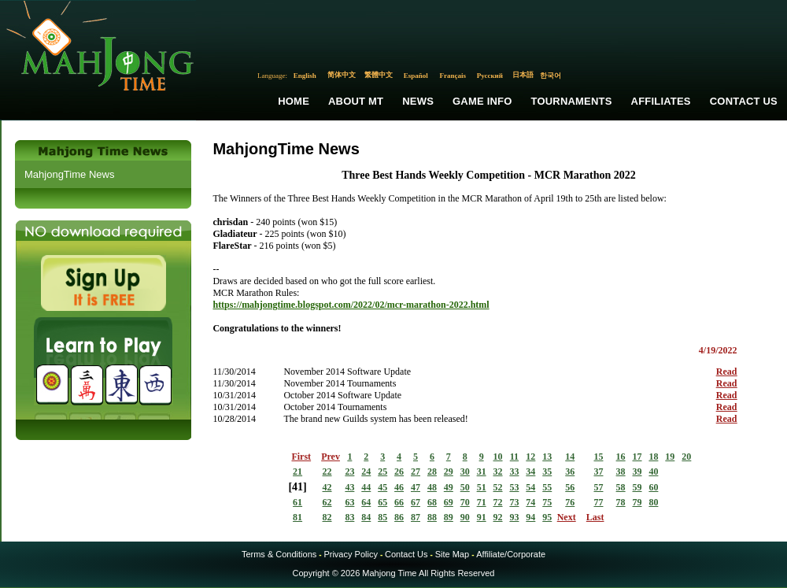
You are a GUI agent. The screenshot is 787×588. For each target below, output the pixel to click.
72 (498, 502)
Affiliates (661, 101)
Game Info (482, 101)
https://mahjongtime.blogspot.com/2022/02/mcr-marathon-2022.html (350, 304)
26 (399, 471)
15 (598, 456)
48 (432, 487)
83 (349, 517)
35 (547, 471)
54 (530, 487)
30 (465, 471)
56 (570, 487)
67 (415, 502)
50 (465, 487)
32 (498, 471)
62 (327, 502)
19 (669, 456)
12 (530, 456)
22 (327, 471)
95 (547, 517)
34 (530, 471)
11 (514, 456)
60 (653, 487)
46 (399, 487)
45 (382, 487)
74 (530, 502)
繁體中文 (378, 75)
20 (686, 456)
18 (653, 456)
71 (481, 502)
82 (327, 517)
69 (448, 502)
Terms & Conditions (279, 554)
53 (514, 487)
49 (448, 487)
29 (448, 471)
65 (382, 502)
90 (465, 517)
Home (293, 101)
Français (453, 76)
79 (637, 502)
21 (297, 471)
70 (465, 502)
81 (297, 517)
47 (415, 487)
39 (637, 471)
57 (598, 487)
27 (415, 471)
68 (432, 502)
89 (448, 517)
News (418, 101)
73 (514, 502)
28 (432, 471)
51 (481, 487)
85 (382, 517)
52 (498, 487)
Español (416, 76)
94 (530, 517)
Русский (490, 76)
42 (327, 487)
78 (621, 502)
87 (415, 517)
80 (653, 502)
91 (481, 517)
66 (399, 502)
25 (382, 471)
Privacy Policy (350, 554)
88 (432, 517)
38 (621, 471)
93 (514, 517)
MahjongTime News (69, 174)
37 (598, 471)
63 (349, 502)
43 (349, 487)
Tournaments (571, 101)
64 (366, 502)
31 (481, 471)
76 (570, 502)
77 (598, 502)
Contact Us (744, 101)
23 (349, 471)
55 (547, 487)
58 (621, 487)
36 (570, 471)
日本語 (523, 75)
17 (637, 456)
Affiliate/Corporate (510, 554)
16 (621, 456)
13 (547, 456)
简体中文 (341, 75)
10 (498, 456)
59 (637, 487)
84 (366, 517)
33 (514, 471)
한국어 (550, 76)
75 (547, 502)
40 (653, 471)
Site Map (452, 554)
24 (366, 471)
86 (399, 517)
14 (570, 456)
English (305, 76)
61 (297, 502)
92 (498, 517)
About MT (355, 101)
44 (366, 487)
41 (297, 487)
